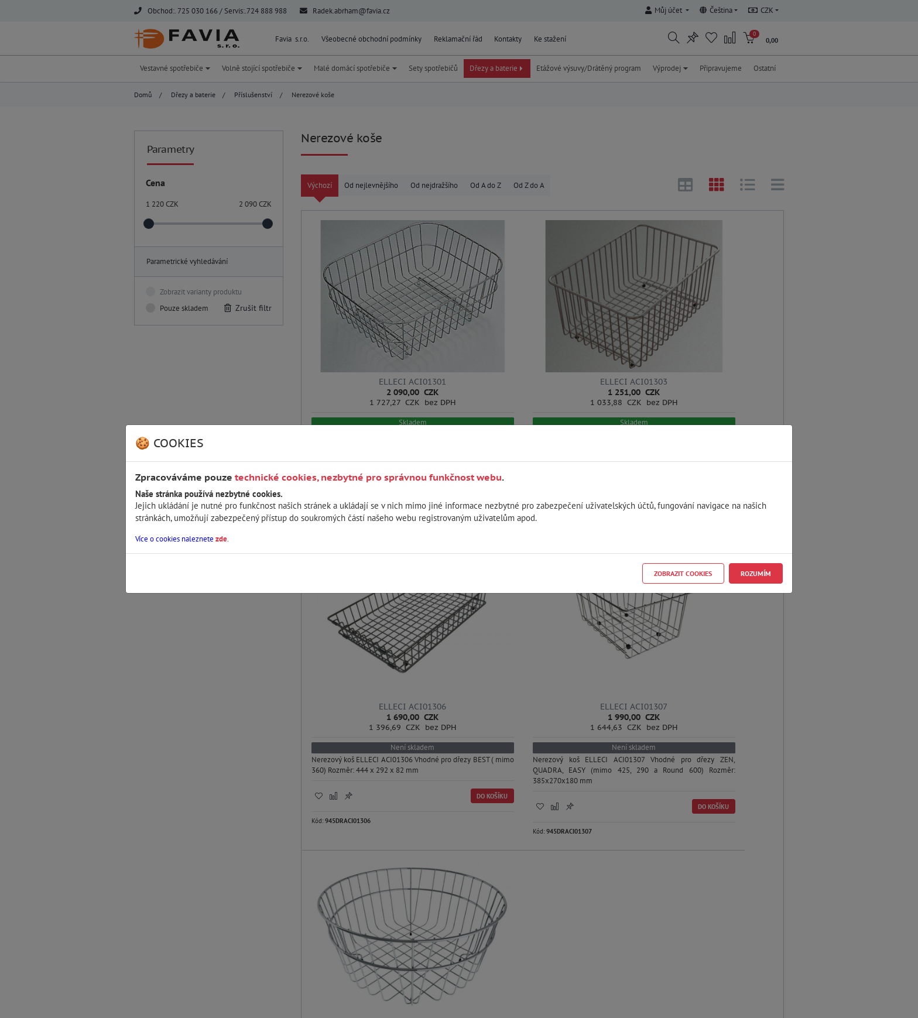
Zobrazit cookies (683, 573)
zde (221, 539)
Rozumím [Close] (756, 573)
